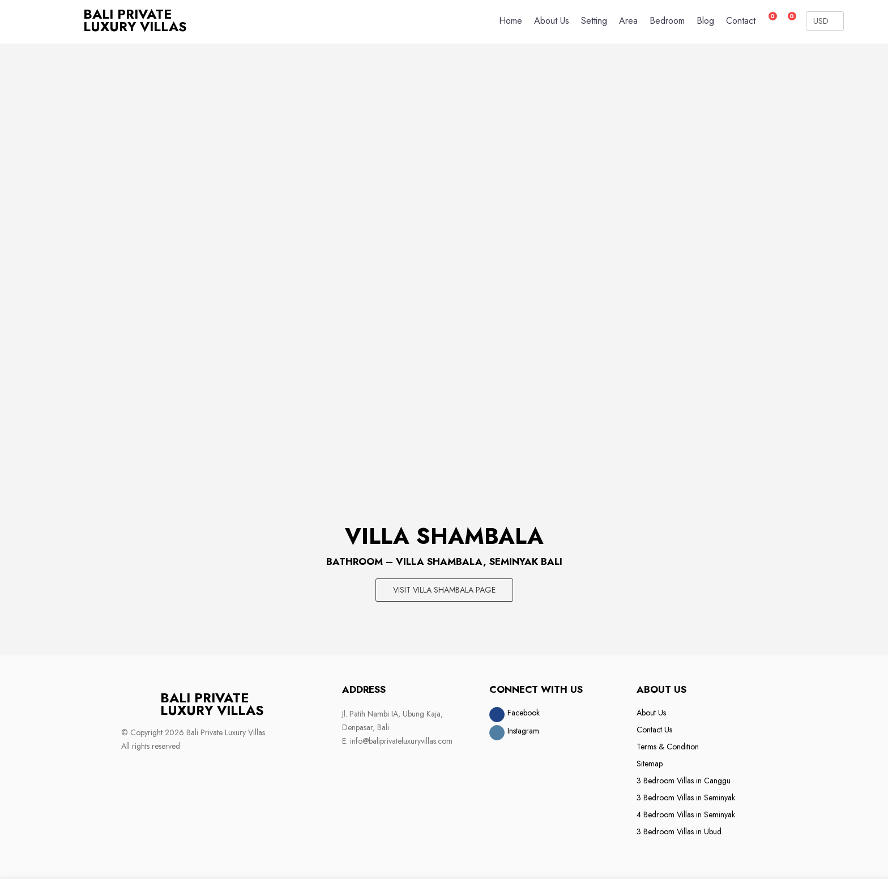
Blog (705, 20)
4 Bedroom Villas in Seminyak (686, 814)
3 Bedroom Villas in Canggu (684, 780)
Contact (740, 20)
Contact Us (654, 729)
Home (510, 20)
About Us (551, 20)
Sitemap (650, 763)
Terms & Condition (668, 746)
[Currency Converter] (825, 21)
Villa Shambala (444, 536)
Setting (594, 20)
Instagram (523, 730)
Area (628, 20)
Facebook (523, 712)
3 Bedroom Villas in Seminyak (686, 797)
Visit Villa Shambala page (444, 589)
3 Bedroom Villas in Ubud (679, 831)
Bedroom (667, 20)
